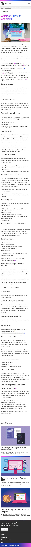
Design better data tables (9, 63)
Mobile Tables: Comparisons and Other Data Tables (15, 79)
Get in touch (24, 411)
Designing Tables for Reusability (10, 77)
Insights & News (8, 7)
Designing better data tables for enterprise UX (13, 68)
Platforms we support (6, 539)
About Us (3, 534)
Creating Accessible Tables (9, 388)
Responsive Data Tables (8, 331)
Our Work (3, 542)
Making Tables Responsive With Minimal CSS (13, 333)
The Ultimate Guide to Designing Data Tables (13, 65)
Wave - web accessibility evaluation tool (11, 373)
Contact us (4, 529)
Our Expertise (4, 537)
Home (2, 7)
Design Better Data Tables (9, 75)
